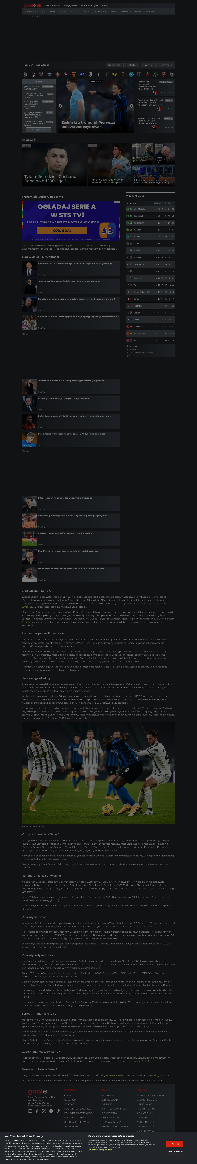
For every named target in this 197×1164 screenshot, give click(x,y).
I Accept (175, 1144)
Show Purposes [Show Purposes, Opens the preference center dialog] (175, 1151)
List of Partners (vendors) (100, 1150)
